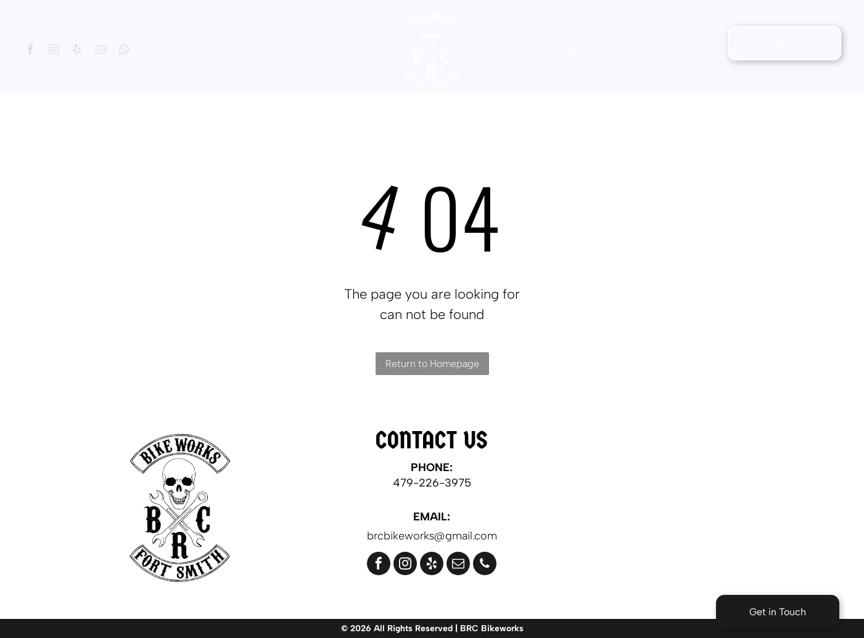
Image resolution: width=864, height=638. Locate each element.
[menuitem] (240, 50)
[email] (101, 51)
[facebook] (30, 51)
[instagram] (54, 51)
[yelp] (77, 51)
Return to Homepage (432, 363)
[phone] (484, 565)
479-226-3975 (432, 483)
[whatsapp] (124, 51)
